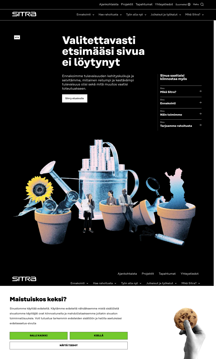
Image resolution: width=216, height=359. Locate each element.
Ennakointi (168, 103)
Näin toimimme (171, 114)
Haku (198, 4)
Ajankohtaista (109, 4)
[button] (183, 5)
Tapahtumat (144, 4)
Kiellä (98, 335)
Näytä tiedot (69, 345)
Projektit (127, 4)
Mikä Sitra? (168, 92)
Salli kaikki (39, 335)
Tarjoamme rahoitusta (176, 126)
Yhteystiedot (164, 4)
